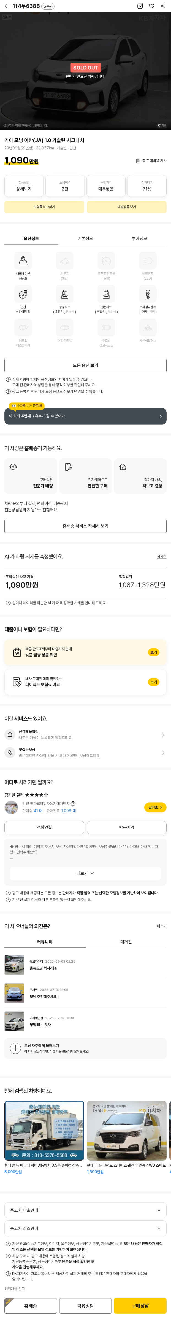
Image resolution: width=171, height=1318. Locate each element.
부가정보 (139, 238)
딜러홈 (153, 807)
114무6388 (34, 6)
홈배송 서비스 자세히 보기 (85, 526)
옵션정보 (31, 238)
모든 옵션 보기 (85, 365)
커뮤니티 (45, 941)
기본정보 (85, 238)
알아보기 (85, 652)
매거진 (126, 941)
